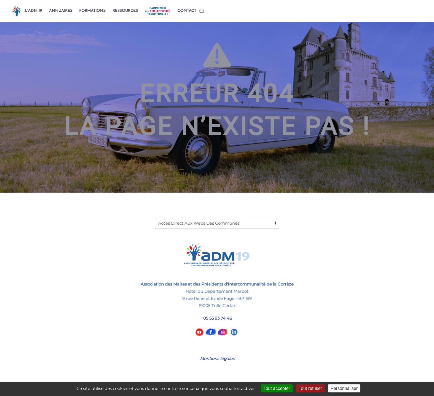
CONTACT (186, 11)
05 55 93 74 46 (217, 318)
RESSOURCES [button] (125, 11)
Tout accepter (277, 388)
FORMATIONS (92, 11)
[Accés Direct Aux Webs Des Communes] (217, 223)
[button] (202, 11)
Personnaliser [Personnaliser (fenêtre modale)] (344, 388)
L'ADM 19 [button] (33, 11)
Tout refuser (310, 388)
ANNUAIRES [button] (60, 11)
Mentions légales (217, 358)
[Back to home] (16, 11)
